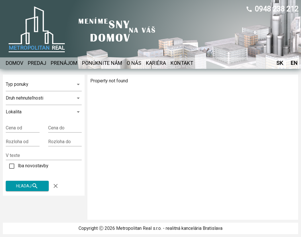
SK (279, 63)
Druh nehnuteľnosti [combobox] (24, 98)
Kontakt (182, 63)
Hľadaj (27, 186)
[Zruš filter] (55, 186)
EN (294, 63)
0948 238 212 (276, 9)
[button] (44, 112)
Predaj (37, 63)
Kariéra (156, 63)
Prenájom (64, 63)
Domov (14, 63)
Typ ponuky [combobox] (17, 84)
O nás (134, 63)
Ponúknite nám (102, 63)
